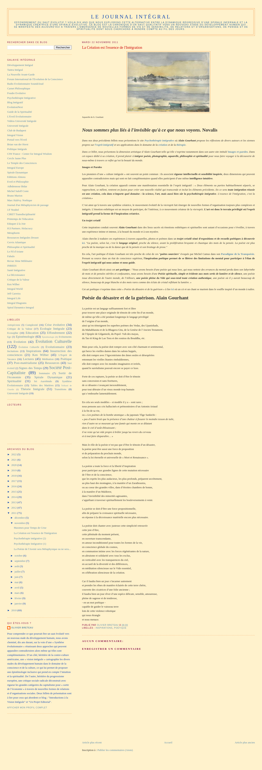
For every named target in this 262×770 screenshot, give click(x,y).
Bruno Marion (14, 195)
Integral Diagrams (16, 302)
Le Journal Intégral (131, 17)
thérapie (181, 144)
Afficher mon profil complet (27, 707)
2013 (14, 502)
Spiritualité (14, 381)
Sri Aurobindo (43, 381)
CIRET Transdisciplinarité (21, 214)
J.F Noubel (13, 209)
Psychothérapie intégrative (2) (30, 538)
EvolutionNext (15, 107)
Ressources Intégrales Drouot (22, 237)
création (162, 144)
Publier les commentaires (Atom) (115, 750)
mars (17, 592)
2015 (14, 491)
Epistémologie (25, 336)
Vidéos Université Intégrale (21, 121)
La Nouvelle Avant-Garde (21, 74)
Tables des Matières (42, 385)
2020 (14, 465)
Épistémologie (48, 337)
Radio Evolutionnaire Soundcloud (25, 83)
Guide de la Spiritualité (19, 111)
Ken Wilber (13, 284)
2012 (14, 507)
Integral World (15, 288)
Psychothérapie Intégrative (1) (30, 543)
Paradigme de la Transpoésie (237, 254)
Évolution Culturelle (29, 347)
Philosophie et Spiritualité (21, 247)
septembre (20, 560)
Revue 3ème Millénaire (19, 260)
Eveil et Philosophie (18, 181)
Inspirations (104, 628)
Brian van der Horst (17, 144)
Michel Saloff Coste (17, 191)
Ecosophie (12, 332)
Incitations (12, 351)
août (17, 566)
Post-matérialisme (25, 363)
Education (32, 332)
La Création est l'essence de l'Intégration (35, 533)
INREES (12, 265)
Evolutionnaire (54, 347)
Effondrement (56, 332)
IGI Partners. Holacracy (20, 228)
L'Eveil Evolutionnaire (19, 116)
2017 (14, 481)
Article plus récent (92, 742)
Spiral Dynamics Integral (20, 307)
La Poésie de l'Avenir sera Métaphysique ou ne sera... (42, 549)
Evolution (20, 341)
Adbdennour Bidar (17, 186)
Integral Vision (15, 135)
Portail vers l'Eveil (17, 139)
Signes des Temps (30, 368)
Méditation (48, 359)
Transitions (60, 389)
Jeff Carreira (13, 293)
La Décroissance (16, 274)
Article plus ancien (245, 742)
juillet (18, 571)
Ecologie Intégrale (52, 328)
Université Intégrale (17, 125)
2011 (14, 512)
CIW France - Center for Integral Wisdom (29, 153)
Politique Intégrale (17, 149)
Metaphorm (13, 232)
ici (83, 242)
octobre (19, 555)
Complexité (31, 324)
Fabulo (11, 256)
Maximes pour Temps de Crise (30, 527)
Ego (9, 337)
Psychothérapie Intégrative (21, 97)
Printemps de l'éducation (20, 218)
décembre (20, 517)
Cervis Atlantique (16, 242)
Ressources (52, 363)
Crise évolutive (55, 324)
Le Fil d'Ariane (15, 251)
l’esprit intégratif (104, 144)
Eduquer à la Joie (16, 223)
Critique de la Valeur (18, 279)
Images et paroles (238, 151)
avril (17, 587)
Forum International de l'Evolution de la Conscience (35, 79)
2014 (14, 497)
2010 (14, 610)
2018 (14, 475)
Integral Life (13, 298)
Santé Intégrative (16, 270)
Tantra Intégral (15, 69)
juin (17, 576)
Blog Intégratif (15, 102)
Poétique (120, 628)
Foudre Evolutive (16, 93)
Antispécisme (13, 325)
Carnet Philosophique (18, 88)
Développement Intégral (20, 65)
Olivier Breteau (22, 628)
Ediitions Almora (16, 176)
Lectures (28, 359)
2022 (14, 454)
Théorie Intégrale (32, 389)
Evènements (65, 336)
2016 (14, 486)
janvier (19, 603)
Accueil (168, 742)
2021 (14, 459)
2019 (14, 470)
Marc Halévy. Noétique (19, 200)
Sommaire (44, 373)
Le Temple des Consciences (22, 163)
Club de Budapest (16, 130)
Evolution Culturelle (54, 341)
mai (17, 582)
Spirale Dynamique (17, 172)
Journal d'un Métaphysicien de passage (28, 205)
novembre (20, 523)
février (18, 598)
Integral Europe (15, 167)
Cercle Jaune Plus (16, 158)
